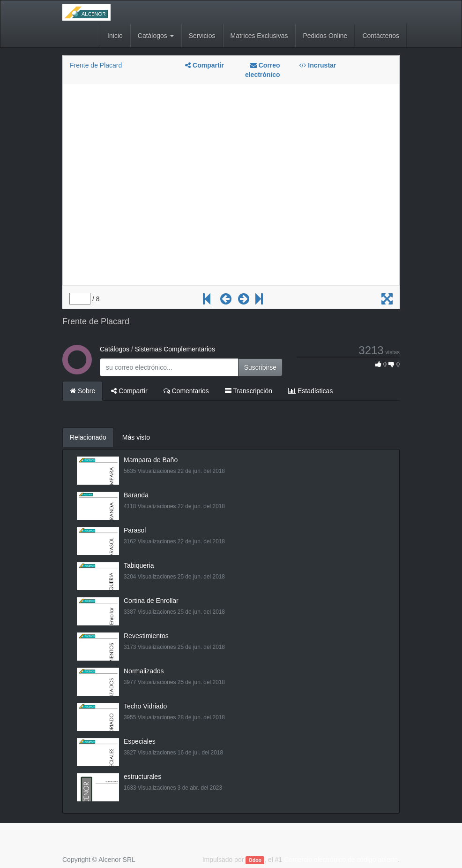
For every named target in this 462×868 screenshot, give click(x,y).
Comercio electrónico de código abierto (341, 859)
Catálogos (114, 349)
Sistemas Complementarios (175, 349)
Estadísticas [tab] (310, 391)
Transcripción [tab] (248, 391)
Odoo (255, 860)
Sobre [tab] (82, 391)
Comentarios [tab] (186, 391)
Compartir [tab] (129, 391)
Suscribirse (260, 367)
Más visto (136, 437)
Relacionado (88, 437)
